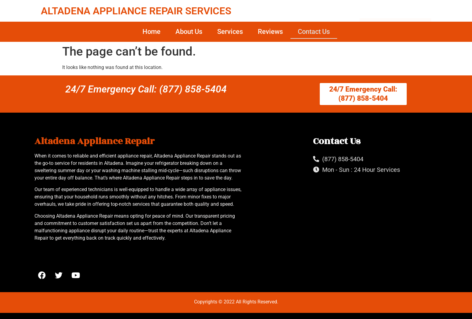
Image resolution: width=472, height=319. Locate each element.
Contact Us (314, 31)
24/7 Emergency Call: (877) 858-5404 (146, 89)
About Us (188, 31)
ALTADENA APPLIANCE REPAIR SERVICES (136, 11)
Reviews (270, 31)
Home (151, 31)
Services (230, 31)
